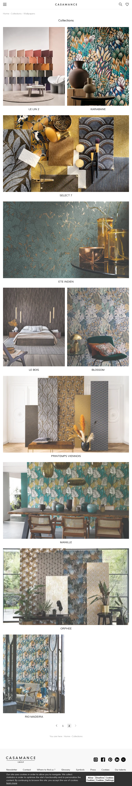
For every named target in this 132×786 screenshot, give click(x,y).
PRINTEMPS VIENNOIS (66, 456)
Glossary (65, 769)
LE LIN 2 (34, 109)
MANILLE (66, 542)
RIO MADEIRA (34, 716)
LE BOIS (34, 369)
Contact (27, 769)
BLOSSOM (98, 369)
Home (6, 13)
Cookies (105, 769)
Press (93, 769)
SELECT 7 (66, 195)
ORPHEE (66, 628)
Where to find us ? (46, 769)
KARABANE (98, 109)
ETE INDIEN (66, 281)
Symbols (80, 769)
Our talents (120, 769)
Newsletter (11, 769)
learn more (11, 783)
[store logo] (66, 4)
